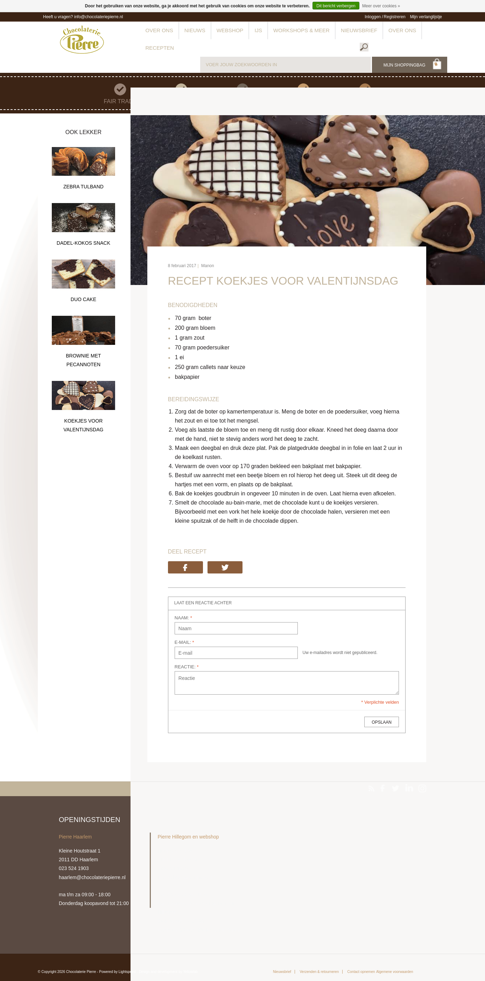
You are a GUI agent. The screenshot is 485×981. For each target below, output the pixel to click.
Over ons (159, 30)
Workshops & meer (301, 30)
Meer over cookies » (381, 6)
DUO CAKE (83, 299)
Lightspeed (127, 972)
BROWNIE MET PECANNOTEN (83, 360)
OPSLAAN (382, 722)
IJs (258, 30)
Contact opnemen (361, 972)
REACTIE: (187, 666)
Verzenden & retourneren (319, 972)
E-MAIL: (184, 642)
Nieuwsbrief (359, 30)
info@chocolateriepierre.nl (98, 16)
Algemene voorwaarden (394, 972)
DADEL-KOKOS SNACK (83, 243)
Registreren (395, 16)
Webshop (230, 30)
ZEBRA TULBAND (83, 186)
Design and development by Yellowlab (168, 972)
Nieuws (194, 30)
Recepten (160, 48)
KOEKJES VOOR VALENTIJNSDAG (83, 425)
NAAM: (183, 617)
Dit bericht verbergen (335, 6)
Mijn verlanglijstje (426, 16)
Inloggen (373, 16)
